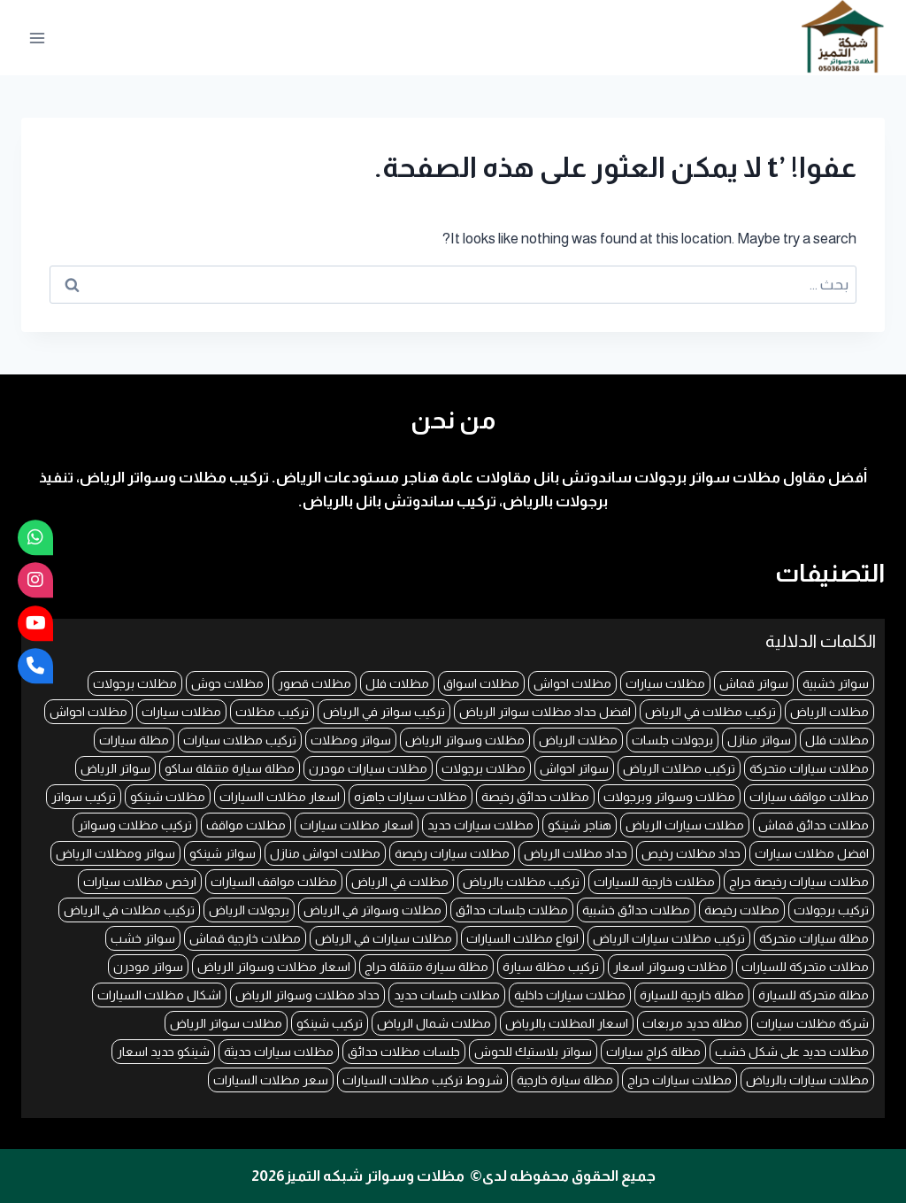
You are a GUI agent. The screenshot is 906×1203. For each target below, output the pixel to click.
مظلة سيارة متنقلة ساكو (230, 768)
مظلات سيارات (665, 683)
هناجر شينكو (579, 825)
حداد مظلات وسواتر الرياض (307, 995)
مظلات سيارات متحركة (809, 768)
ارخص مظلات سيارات (139, 882)
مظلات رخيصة (741, 910)
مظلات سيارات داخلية (570, 995)
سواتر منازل (759, 740)
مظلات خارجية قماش (245, 938)
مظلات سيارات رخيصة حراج (799, 882)
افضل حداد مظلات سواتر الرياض (545, 712)
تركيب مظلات (272, 712)
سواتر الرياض (115, 768)
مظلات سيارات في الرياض (383, 938)
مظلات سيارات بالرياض (807, 1080)
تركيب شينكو (329, 1023)
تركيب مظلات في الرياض (710, 712)
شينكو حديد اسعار (163, 1052)
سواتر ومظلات (351, 740)
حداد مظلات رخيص (691, 853)
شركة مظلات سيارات (812, 1023)
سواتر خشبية (835, 683)
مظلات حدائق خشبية (636, 910)
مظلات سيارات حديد (480, 825)
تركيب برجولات (831, 910)
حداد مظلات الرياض (575, 853)
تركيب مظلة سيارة (551, 967)
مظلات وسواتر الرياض (465, 740)
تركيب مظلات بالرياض (521, 882)
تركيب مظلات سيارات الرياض (669, 938)
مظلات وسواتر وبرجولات (669, 797)
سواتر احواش (574, 768)
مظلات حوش (227, 683)
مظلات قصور (314, 683)
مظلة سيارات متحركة (814, 938)
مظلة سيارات (134, 740)
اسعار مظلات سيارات (356, 825)
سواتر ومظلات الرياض (115, 853)
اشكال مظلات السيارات (159, 995)
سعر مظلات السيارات (270, 1080)
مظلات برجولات (135, 683)
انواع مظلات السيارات (522, 938)
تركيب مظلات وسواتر (135, 825)
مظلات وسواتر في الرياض (372, 910)
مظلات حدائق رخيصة (535, 797)
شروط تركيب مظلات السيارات (422, 1080)
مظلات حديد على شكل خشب (792, 1052)
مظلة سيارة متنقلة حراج (426, 967)
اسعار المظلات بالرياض (566, 1023)
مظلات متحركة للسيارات (805, 967)
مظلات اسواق (481, 683)
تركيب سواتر (83, 797)
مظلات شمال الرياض (434, 1023)
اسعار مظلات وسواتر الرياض (273, 967)
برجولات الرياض (249, 910)
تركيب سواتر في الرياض (384, 712)
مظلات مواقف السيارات (274, 882)
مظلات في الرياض (400, 882)
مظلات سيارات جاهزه (410, 797)
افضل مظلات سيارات (812, 853)
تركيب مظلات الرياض (679, 768)
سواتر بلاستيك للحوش (533, 1052)
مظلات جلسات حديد (447, 995)
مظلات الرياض (829, 712)
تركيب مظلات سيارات (239, 740)
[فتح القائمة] (37, 37)
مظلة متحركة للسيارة (813, 995)
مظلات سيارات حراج (679, 1080)
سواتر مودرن (148, 967)
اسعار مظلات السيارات (279, 797)
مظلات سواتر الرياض (226, 1023)
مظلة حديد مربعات (692, 1023)
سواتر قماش (753, 683)
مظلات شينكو (167, 797)
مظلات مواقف (246, 825)
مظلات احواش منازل (325, 853)
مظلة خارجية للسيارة (692, 995)
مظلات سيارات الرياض (685, 825)
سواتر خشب (143, 938)
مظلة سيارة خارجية (565, 1080)
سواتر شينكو (222, 853)
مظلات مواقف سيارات (809, 797)
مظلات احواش (572, 683)
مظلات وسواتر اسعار (670, 967)
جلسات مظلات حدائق (404, 1052)
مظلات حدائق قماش (813, 825)
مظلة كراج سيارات (653, 1052)
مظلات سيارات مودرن (368, 768)
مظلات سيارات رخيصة (452, 853)
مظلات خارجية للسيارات (654, 882)
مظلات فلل (397, 683)
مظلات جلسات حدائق (512, 910)
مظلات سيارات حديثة (279, 1052)
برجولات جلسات (672, 740)
